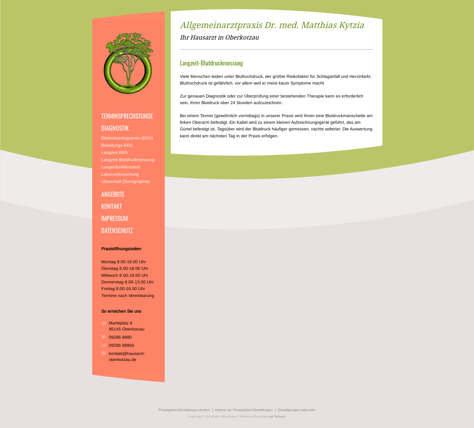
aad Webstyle (277, 416)
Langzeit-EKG (114, 152)
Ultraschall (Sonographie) (125, 181)
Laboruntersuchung (120, 174)
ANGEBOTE (113, 194)
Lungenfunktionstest (120, 167)
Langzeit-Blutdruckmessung (127, 160)
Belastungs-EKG (117, 145)
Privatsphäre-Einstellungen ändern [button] (183, 410)
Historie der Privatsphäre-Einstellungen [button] (244, 410)
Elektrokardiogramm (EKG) (127, 138)
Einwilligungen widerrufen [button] (297, 410)
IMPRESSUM (114, 218)
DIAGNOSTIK (115, 128)
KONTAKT (111, 206)
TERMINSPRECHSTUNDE (127, 116)
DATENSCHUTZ (117, 230)
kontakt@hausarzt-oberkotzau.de (127, 356)
